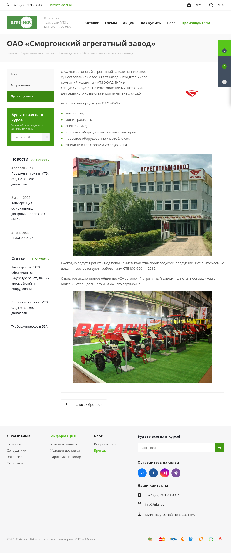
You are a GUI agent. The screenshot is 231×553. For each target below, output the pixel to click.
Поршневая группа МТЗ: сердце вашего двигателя (30, 178)
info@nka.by (154, 504)
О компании (18, 436)
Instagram (164, 472)
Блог (98, 436)
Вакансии (15, 456)
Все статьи (41, 259)
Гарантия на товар (65, 456)
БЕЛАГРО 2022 (22, 238)
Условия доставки (65, 450)
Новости (14, 444)
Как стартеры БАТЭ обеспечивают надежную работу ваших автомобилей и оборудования (30, 278)
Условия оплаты (63, 444)
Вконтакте (142, 472)
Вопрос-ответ (105, 444)
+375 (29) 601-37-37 (160, 494)
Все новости (40, 159)
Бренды (100, 450)
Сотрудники (16, 450)
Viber (175, 472)
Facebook (153, 472)
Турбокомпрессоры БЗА (29, 326)
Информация (63, 436)
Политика (15, 463)
